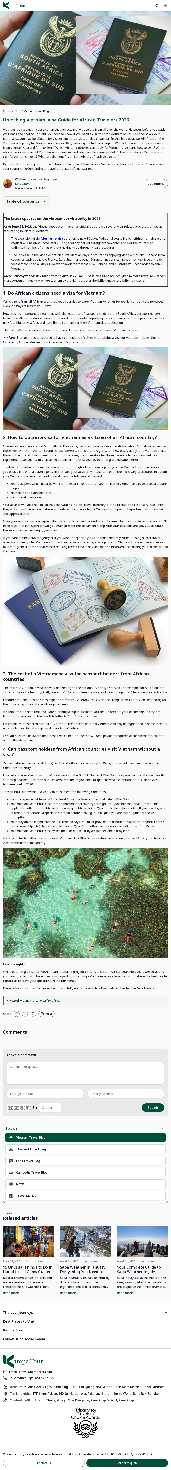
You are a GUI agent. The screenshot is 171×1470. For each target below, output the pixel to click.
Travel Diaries (22, 1195)
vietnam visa (29, 1001)
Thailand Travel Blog (27, 1149)
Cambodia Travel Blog (28, 1172)
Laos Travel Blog (24, 1161)
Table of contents (22, 201)
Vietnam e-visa (52, 238)
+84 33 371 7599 (45, 1378)
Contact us (44, 1463)
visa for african (51, 1001)
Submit (153, 1108)
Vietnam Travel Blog (27, 1137)
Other (46, 1013)
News (16, 1184)
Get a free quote (127, 1463)
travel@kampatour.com (36, 1372)
